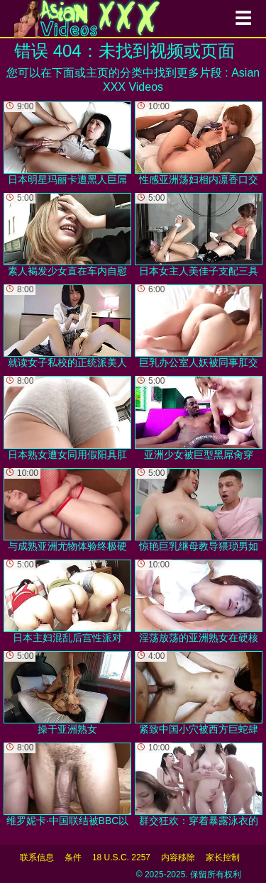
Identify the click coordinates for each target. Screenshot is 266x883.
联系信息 (37, 857)
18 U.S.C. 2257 (121, 857)
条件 (73, 857)
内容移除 (178, 857)
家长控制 (223, 857)
